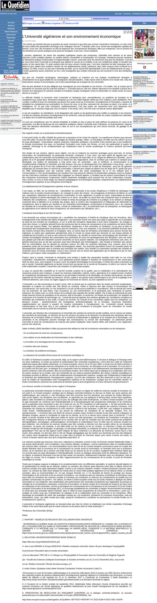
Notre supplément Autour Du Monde (11, 72)
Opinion (144, 112)
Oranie (11, 47)
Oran (11, 44)
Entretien (144, 72)
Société (11, 62)
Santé (144, 147)
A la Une (11, 22)
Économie (144, 182)
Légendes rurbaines (7, 84)
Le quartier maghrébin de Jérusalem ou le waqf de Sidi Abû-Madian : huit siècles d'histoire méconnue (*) (10, 108)
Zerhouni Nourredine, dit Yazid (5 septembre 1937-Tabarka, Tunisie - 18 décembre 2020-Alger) (144, 136)
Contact (153, 14)
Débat (11, 68)
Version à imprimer (53, 23)
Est (11, 53)
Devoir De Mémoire (145, 130)
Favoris (145, 14)
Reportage (11, 38)
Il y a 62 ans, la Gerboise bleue (143, 166)
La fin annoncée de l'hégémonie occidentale (8, 100)
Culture (11, 59)
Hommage (144, 175)
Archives (127, 14)
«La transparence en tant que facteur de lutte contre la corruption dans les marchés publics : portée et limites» (143, 119)
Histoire (144, 162)
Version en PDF (72, 23)
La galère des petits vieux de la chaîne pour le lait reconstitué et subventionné (11, 121)
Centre (11, 50)
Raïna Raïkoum (11, 32)
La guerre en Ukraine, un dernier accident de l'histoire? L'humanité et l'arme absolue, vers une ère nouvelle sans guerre (10, 92)
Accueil (118, 14)
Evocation (11, 65)
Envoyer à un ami (32, 23)
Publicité (137, 14)
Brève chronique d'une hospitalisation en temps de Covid (142, 101)
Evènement (11, 35)
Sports (11, 56)
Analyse (11, 26)
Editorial (11, 29)
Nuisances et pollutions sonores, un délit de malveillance (144, 152)
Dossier (11, 41)
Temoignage (144, 95)
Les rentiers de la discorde (9, 115)
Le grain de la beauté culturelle (10, 128)
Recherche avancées (101, 19)
